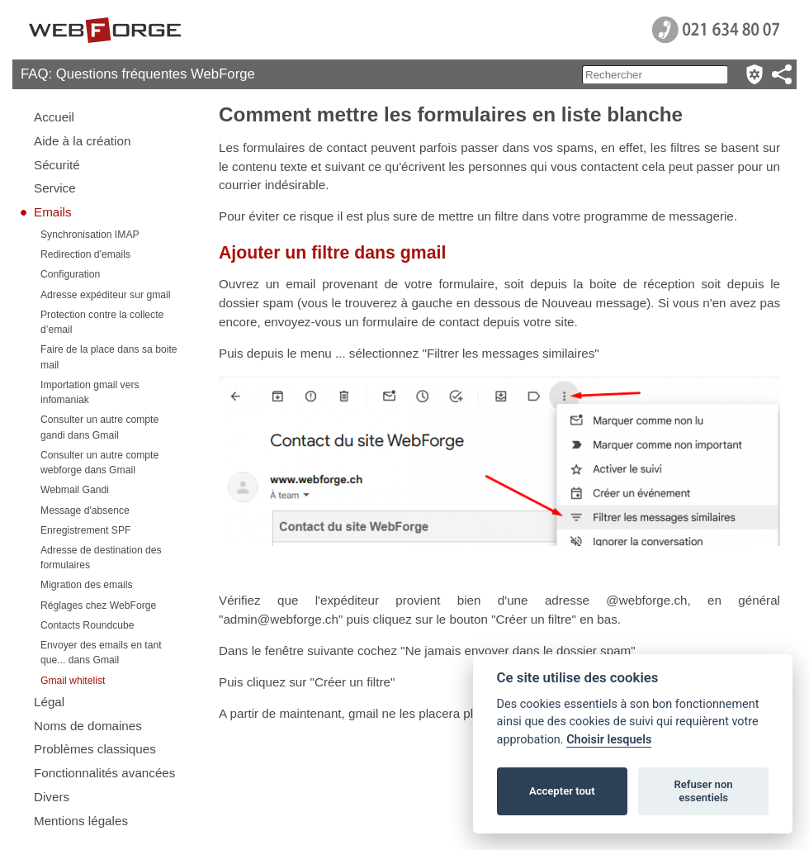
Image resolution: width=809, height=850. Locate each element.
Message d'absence (85, 510)
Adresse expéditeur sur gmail (105, 295)
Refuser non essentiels (703, 791)
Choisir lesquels (608, 740)
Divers (51, 797)
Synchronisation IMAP (90, 234)
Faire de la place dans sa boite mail (108, 357)
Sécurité (57, 165)
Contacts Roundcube (87, 625)
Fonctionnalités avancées (104, 773)
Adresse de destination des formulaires (101, 557)
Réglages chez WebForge (98, 605)
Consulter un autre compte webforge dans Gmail (99, 462)
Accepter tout (562, 791)
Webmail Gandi (74, 490)
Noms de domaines (88, 726)
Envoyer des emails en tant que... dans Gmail (101, 652)
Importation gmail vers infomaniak (90, 392)
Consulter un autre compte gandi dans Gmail (99, 427)
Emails (53, 212)
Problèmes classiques (95, 749)
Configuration (70, 274)
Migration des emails (86, 585)
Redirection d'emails (85, 254)
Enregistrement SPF (85, 530)
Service (55, 188)
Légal (49, 702)
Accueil (54, 117)
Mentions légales (81, 821)
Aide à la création (82, 141)
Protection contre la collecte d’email (101, 322)
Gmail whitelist (72, 680)
